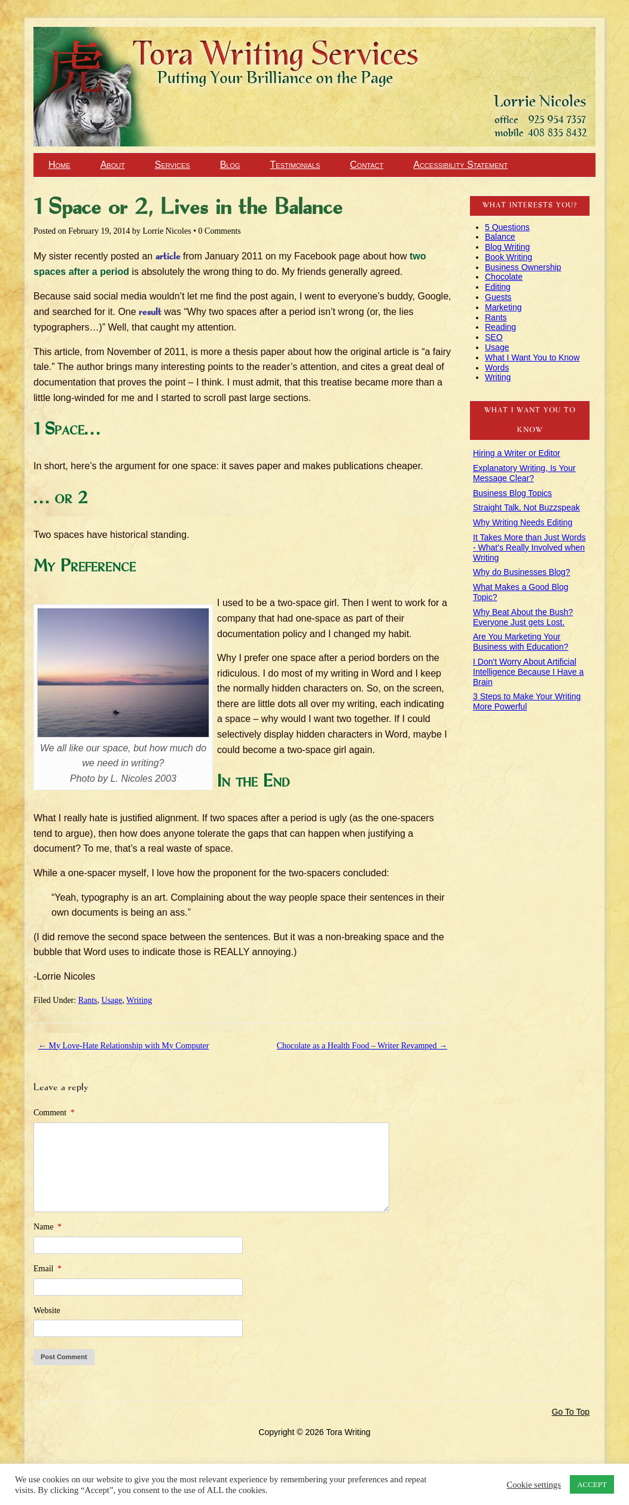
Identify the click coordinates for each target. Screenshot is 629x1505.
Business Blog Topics (512, 493)
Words (497, 367)
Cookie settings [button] (533, 1484)
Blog (230, 165)
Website (46, 1310)
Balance (500, 236)
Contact (366, 165)
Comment (54, 1112)
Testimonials (295, 165)
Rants (87, 1000)
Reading (500, 327)
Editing (498, 287)
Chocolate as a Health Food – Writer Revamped (362, 1045)
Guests (498, 297)
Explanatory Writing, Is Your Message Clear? (524, 473)
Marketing (503, 307)
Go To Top (571, 1412)
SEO (494, 337)
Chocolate (504, 277)
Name (47, 1226)
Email (47, 1268)
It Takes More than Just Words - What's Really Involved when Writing (529, 547)
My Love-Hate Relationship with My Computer (123, 1045)
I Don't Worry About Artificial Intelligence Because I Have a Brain (528, 672)
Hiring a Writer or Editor (516, 453)
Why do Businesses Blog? (521, 572)
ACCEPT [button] (592, 1484)
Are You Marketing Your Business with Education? (521, 641)
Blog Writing (507, 247)
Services (172, 165)
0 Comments (220, 231)
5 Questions (507, 227)
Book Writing (508, 257)
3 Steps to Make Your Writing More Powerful (527, 701)
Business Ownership (523, 267)
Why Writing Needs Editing (522, 522)
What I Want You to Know (532, 357)
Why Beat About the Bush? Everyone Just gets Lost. (523, 617)
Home (59, 165)
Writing (139, 1000)
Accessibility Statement (460, 165)
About (112, 165)
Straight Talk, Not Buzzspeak (526, 507)
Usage (112, 1000)
